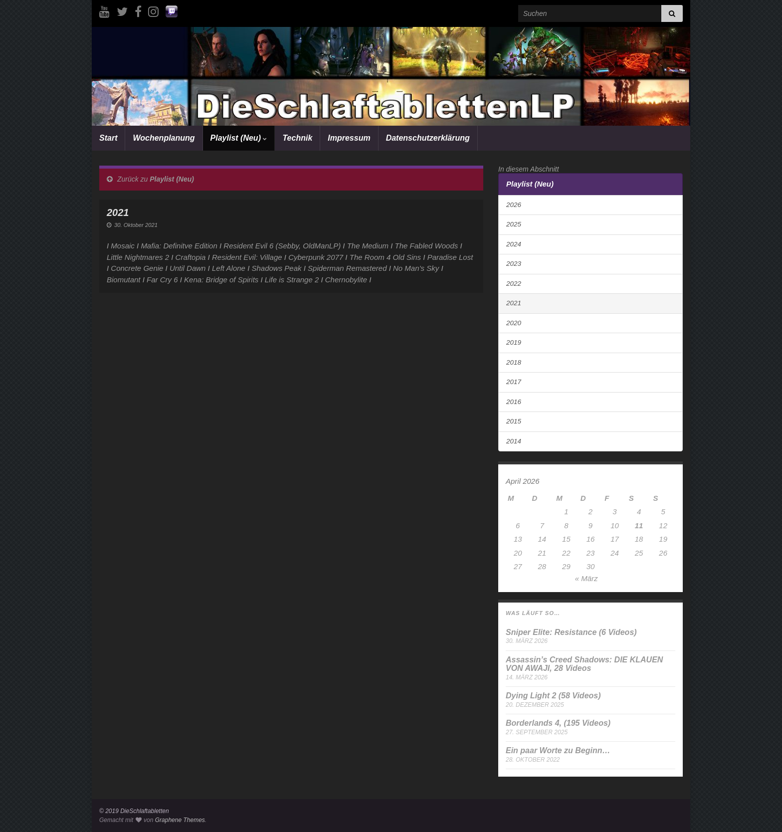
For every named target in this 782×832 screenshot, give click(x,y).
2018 (513, 362)
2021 (513, 303)
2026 (513, 204)
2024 (513, 244)
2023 (513, 263)
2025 (513, 224)
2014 (513, 441)
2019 (513, 342)
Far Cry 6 (162, 279)
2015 (513, 421)
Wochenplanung (164, 138)
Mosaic (123, 245)
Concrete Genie (137, 268)
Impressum (349, 138)
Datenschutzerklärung (428, 138)
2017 (513, 382)
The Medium (368, 245)
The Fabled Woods (426, 245)
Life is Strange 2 (292, 279)
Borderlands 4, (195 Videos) (558, 723)
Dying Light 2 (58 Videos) (553, 695)
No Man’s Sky (416, 268)
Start (108, 138)
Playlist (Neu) (238, 138)
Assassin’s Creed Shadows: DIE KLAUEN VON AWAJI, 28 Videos (584, 664)
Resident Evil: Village (247, 257)
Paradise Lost (450, 257)
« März (586, 578)
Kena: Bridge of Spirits (221, 279)
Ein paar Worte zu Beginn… (558, 750)
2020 (513, 323)
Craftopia (191, 257)
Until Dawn (188, 268)
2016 (513, 402)
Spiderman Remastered (347, 268)
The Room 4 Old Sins (385, 257)
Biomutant (124, 279)
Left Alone (228, 268)
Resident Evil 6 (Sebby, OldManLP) (282, 245)
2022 (513, 283)
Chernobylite (346, 279)
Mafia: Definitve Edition (179, 245)
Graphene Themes (180, 820)
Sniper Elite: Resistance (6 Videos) (571, 632)
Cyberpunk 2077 (315, 257)
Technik (297, 138)
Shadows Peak (276, 268)
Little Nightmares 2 (138, 257)
